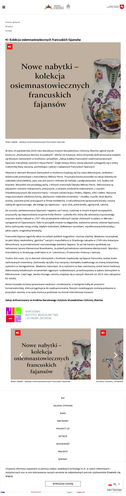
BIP (62, 398)
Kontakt (62, 459)
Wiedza (9, 27)
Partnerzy (63, 421)
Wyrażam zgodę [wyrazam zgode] (63, 484)
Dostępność (63, 444)
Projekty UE (63, 429)
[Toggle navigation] (3, 7)
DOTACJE (63, 436)
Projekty (63, 452)
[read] (7, 40)
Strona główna (12, 22)
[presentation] (21, 355)
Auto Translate (114, 490)
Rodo (63, 413)
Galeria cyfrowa (63, 406)
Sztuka (8, 31)
